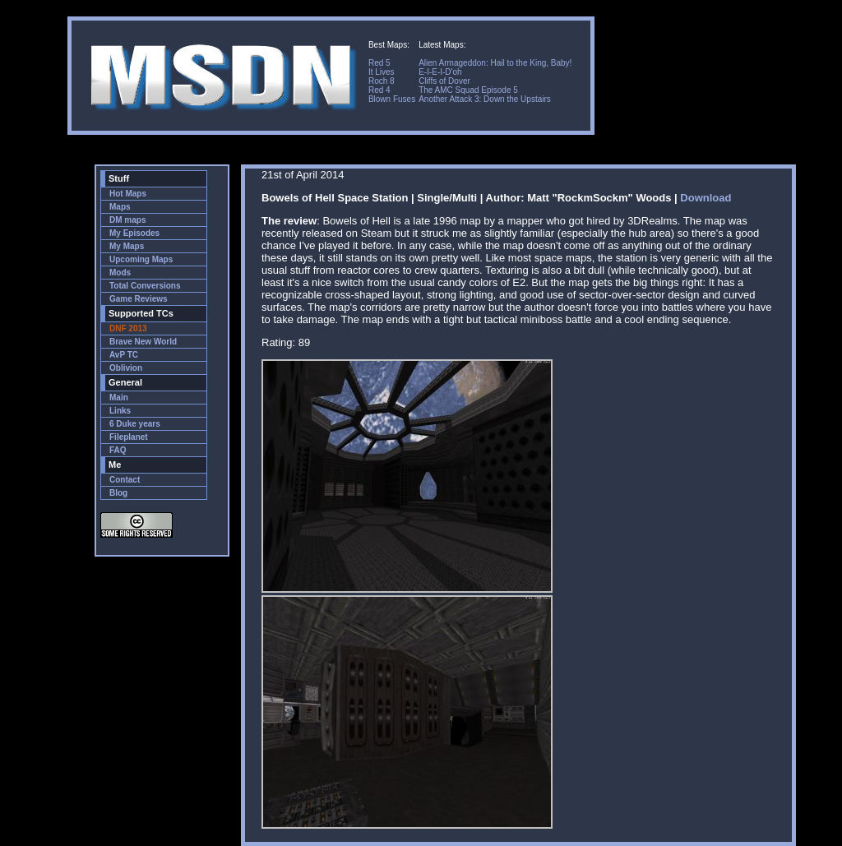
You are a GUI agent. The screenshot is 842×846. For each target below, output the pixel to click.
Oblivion (125, 367)
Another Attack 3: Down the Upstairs (485, 99)
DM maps (127, 219)
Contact (124, 479)
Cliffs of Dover (444, 81)
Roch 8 (381, 81)
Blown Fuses (391, 99)
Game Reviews (138, 298)
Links (120, 410)
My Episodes (134, 233)
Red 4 (379, 90)
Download (705, 198)
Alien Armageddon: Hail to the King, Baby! (495, 62)
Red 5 (379, 62)
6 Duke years (134, 423)
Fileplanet (128, 436)
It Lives (381, 71)
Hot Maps (127, 193)
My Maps (126, 246)
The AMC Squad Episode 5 (468, 90)
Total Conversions (145, 285)
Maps (120, 206)
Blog (118, 492)
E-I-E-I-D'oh (440, 71)
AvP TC (123, 354)
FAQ (118, 450)
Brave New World (143, 341)
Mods (120, 272)
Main (118, 397)
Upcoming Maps (141, 259)
